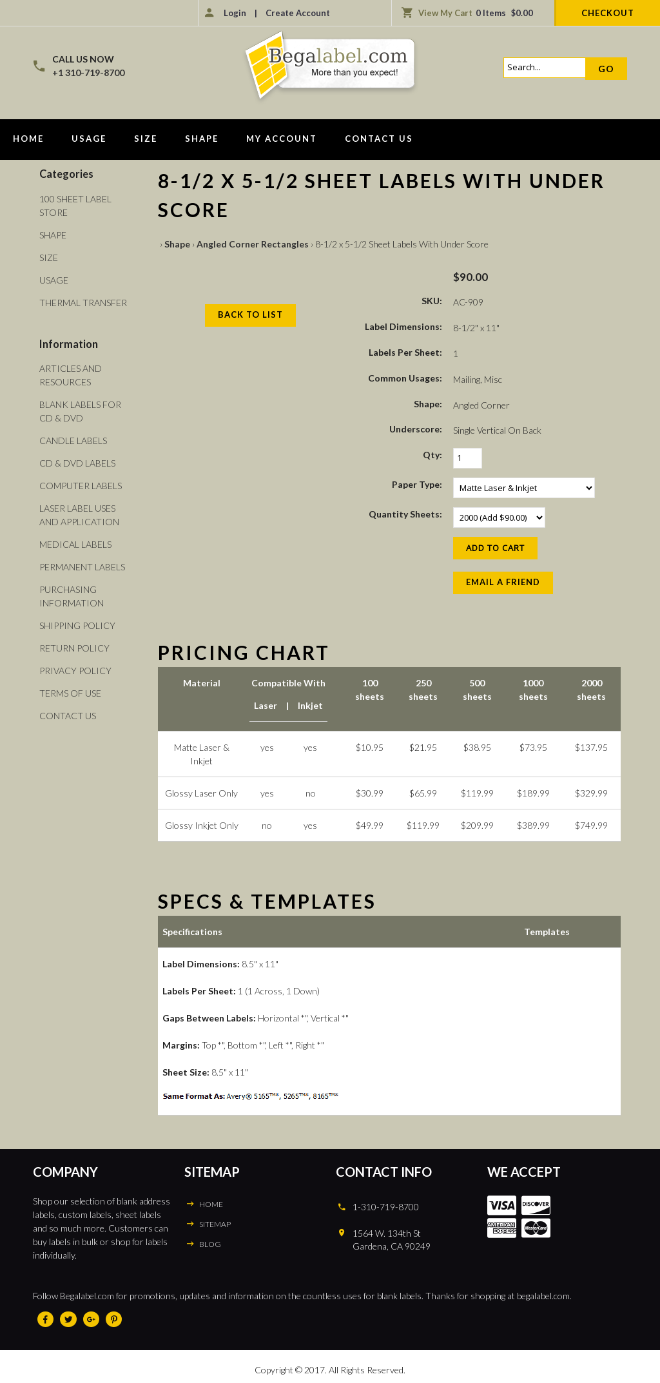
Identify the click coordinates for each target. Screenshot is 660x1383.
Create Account (298, 13)
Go (606, 68)
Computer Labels (80, 485)
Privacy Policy (75, 670)
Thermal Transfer (83, 302)
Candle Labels (73, 440)
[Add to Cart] (495, 548)
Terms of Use (70, 693)
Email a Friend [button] (503, 582)
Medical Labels (75, 544)
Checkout (607, 13)
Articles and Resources (70, 375)
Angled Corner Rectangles (253, 243)
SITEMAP (215, 1224)
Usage (89, 138)
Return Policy (74, 648)
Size (145, 138)
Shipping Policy (77, 625)
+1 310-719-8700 (88, 72)
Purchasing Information (71, 596)
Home (28, 138)
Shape (201, 138)
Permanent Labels (82, 566)
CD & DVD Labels (77, 463)
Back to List (250, 314)
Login (235, 13)
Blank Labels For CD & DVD (80, 411)
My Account (281, 138)
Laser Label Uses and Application (79, 515)
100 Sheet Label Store (75, 205)
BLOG (210, 1244)
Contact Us (379, 138)
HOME (211, 1204)
